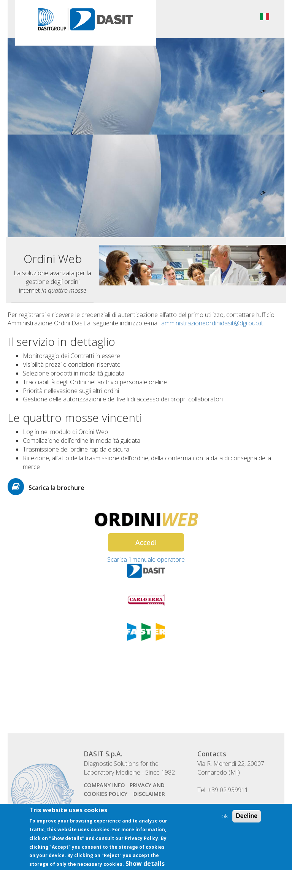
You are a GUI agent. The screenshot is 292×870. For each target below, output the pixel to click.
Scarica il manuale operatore (146, 559)
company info (104, 785)
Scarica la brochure (56, 487)
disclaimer (149, 793)
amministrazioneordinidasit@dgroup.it (212, 323)
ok (224, 820)
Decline (246, 820)
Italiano (264, 16)
